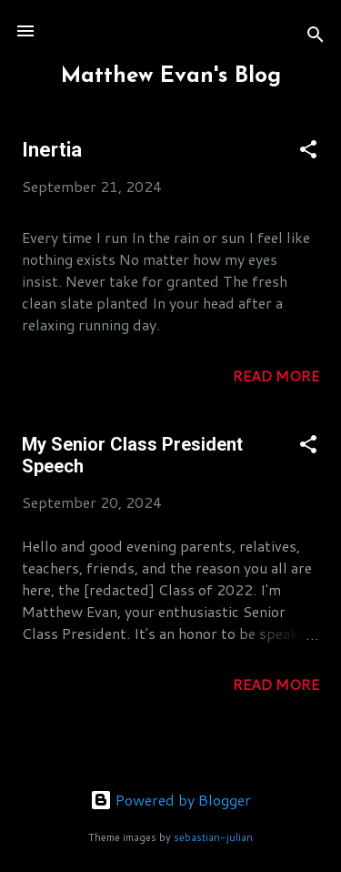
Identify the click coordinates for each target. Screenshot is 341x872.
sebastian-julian (213, 837)
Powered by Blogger (170, 799)
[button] (308, 152)
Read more (276, 375)
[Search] (315, 37)
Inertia (52, 149)
